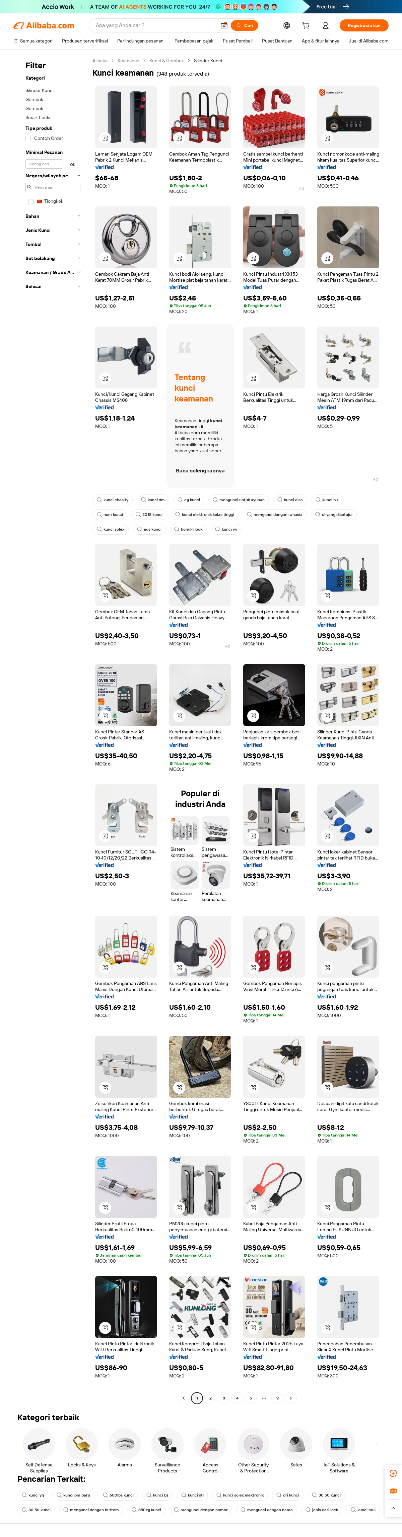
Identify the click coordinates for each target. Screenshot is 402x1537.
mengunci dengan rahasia (275, 514)
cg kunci (189, 500)
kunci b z (327, 500)
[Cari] (244, 25)
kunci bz (157, 1495)
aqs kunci (149, 529)
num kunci (110, 514)
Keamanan (128, 60)
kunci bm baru (73, 1495)
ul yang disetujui (333, 514)
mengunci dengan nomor (201, 1510)
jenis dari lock (322, 1510)
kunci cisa (290, 500)
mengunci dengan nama (267, 1510)
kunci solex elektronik (240, 1495)
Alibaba (100, 60)
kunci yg (226, 529)
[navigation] (50, 730)
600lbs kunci (118, 1495)
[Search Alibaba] (155, 25)
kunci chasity (112, 500)
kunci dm (153, 500)
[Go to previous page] (184, 1398)
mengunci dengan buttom (91, 1510)
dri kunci (287, 1495)
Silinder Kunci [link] (208, 60)
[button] (224, 25)
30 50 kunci (326, 1495)
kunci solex (110, 529)
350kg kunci (146, 1510)
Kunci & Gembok (166, 60)
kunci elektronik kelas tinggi (204, 514)
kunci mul (363, 1510)
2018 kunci (149, 514)
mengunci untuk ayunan (239, 500)
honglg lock (188, 529)
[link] (393, 1473)
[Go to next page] (291, 1398)
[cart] (307, 26)
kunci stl (192, 1495)
